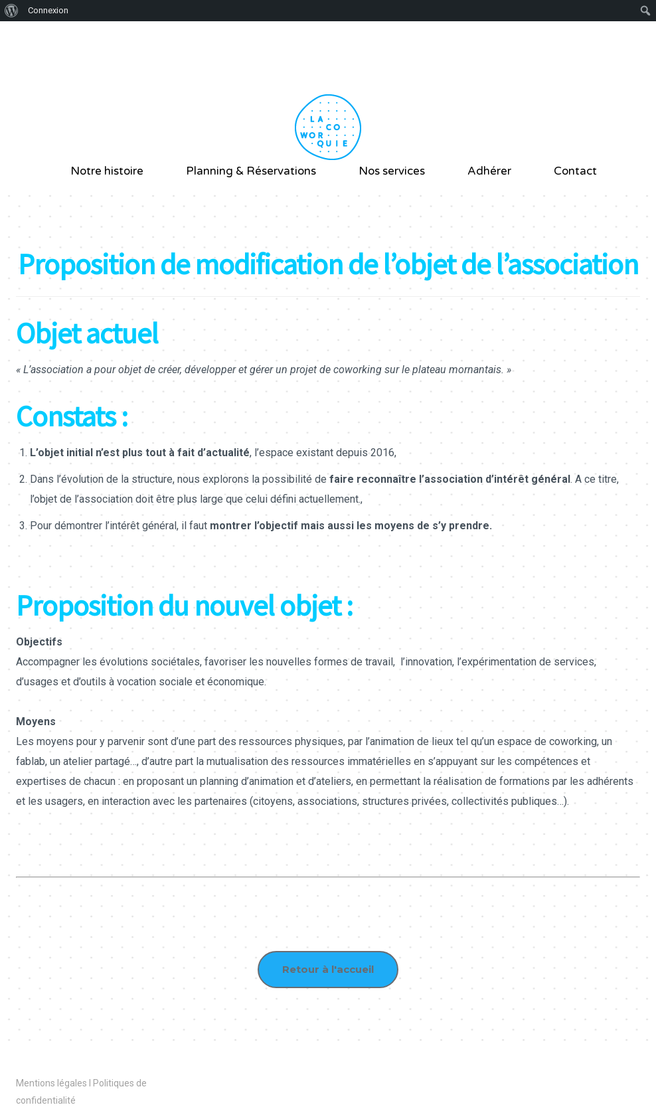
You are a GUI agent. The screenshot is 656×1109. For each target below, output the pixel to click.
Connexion (48, 10)
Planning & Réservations (251, 171)
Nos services (392, 171)
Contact (575, 171)
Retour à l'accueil (328, 969)
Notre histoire (106, 171)
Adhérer (489, 171)
